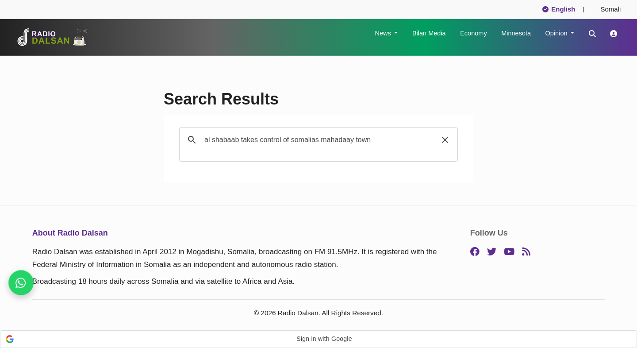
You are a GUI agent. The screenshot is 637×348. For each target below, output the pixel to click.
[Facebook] (475, 252)
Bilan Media (429, 33)
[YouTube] (509, 252)
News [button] (383, 33)
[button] (445, 140)
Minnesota (516, 33)
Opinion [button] (557, 33)
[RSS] (526, 252)
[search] (317, 140)
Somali (607, 9)
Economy (473, 33)
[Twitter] (491, 252)
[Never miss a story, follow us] (21, 282)
